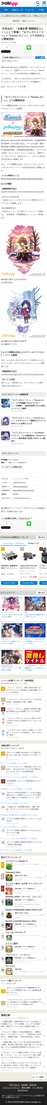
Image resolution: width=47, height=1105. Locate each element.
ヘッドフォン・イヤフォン (13, 543)
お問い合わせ (14, 1085)
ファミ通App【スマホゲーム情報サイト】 (16, 16)
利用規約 (24, 1085)
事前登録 (16, 21)
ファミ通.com (37, 1088)
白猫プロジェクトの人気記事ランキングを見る (17, 789)
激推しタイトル (28, 21)
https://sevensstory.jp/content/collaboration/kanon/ (22, 179)
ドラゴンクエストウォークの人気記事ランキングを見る (20, 777)
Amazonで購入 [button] (9, 583)
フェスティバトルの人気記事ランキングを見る (17, 850)
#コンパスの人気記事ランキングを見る (15, 763)
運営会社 (33, 1085)
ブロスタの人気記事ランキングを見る (15, 826)
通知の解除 (26, 1088)
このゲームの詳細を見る (13, 467)
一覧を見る (41, 537)
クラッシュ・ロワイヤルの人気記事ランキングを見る (19, 838)
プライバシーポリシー (11, 1088)
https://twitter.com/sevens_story (23, 490)
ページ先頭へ (40, 1077)
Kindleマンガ (33, 543)
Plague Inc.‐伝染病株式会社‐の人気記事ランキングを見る (20, 815)
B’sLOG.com (23, 1090)
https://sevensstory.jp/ (20, 486)
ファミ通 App (9, 3)
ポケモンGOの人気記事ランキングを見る (16, 803)
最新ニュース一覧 (40, 16)
